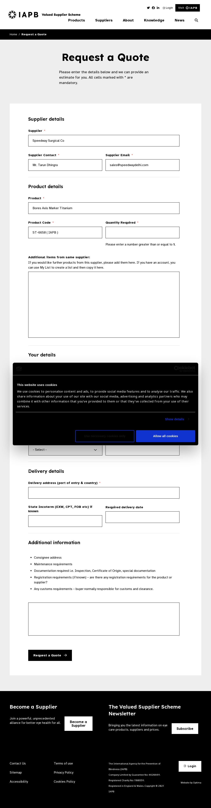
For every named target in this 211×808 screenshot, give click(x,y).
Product (36, 198)
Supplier (36, 131)
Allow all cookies (165, 436)
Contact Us (18, 763)
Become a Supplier (78, 724)
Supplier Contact (43, 155)
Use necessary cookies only (104, 436)
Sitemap (16, 772)
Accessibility (19, 782)
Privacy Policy (63, 772)
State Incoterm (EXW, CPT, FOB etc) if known (60, 509)
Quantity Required (122, 223)
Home (13, 34)
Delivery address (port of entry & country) (64, 483)
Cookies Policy (64, 782)
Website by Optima (191, 782)
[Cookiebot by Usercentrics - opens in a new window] (177, 369)
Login (168, 7)
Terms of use (63, 763)
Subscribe (185, 729)
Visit (187, 7)
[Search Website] (196, 20)
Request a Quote (50, 655)
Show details (174, 419)
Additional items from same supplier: (59, 257)
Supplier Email (119, 155)
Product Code (41, 223)
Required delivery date (124, 507)
